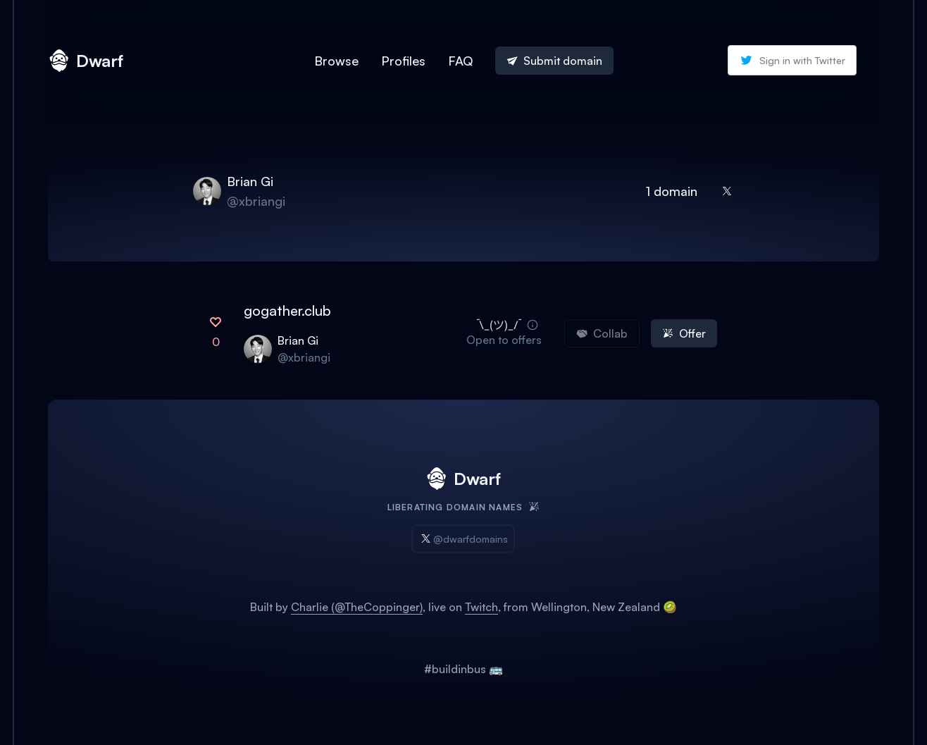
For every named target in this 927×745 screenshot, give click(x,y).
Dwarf (85, 60)
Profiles (403, 60)
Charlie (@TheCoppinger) (357, 607)
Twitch (481, 607)
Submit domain (554, 61)
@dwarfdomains (463, 538)
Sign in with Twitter (792, 60)
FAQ (460, 60)
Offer (684, 333)
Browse (336, 60)
